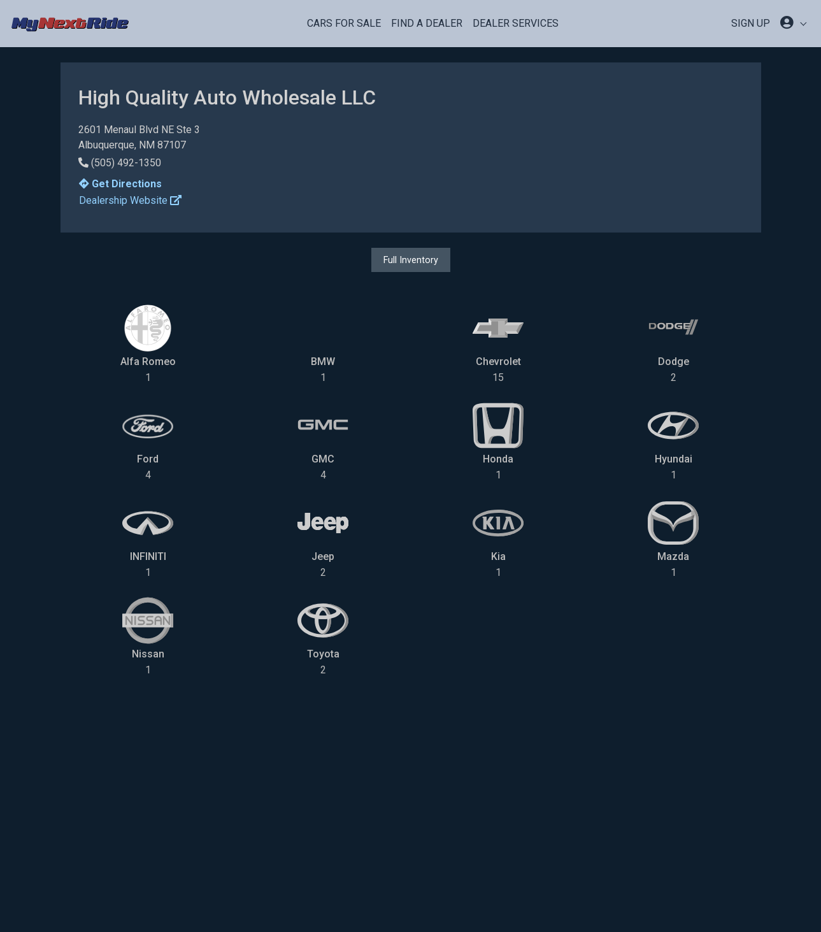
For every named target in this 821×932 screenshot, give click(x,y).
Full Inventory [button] (410, 260)
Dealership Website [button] (130, 200)
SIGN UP (750, 23)
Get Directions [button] (120, 184)
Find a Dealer (426, 23)
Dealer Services (516, 23)
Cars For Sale (344, 23)
